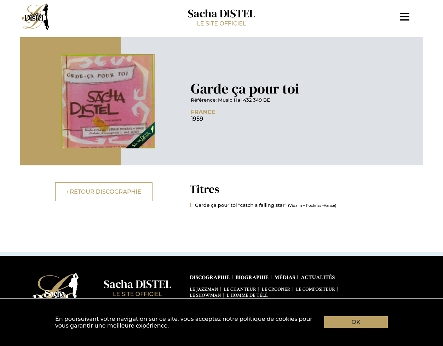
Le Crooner (276, 289)
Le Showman (205, 295)
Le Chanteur (240, 289)
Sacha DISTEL (221, 16)
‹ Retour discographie (104, 191)
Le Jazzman (204, 289)
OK (356, 322)
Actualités (318, 277)
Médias (284, 277)
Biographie (252, 277)
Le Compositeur (315, 289)
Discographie (210, 277)
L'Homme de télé (247, 295)
